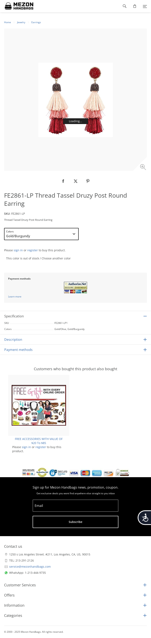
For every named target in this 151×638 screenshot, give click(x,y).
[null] (63, 181)
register (32, 250)
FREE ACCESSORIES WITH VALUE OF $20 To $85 (39, 441)
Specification (14, 316)
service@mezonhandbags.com (30, 566)
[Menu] (145, 6)
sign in (18, 250)
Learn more (14, 296)
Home (7, 22)
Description (13, 339)
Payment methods (18, 349)
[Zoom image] (143, 167)
